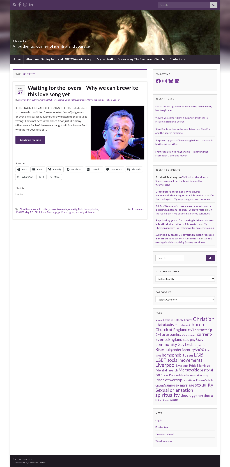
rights (71, 212)
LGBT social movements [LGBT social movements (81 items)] (178, 360)
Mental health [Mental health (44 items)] (166, 370)
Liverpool (81, 99)
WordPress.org (163, 440)
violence (90, 212)
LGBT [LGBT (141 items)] (200, 355)
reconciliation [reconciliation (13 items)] (189, 380)
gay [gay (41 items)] (193, 339)
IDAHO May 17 (24, 212)
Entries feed (162, 427)
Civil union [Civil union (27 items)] (162, 334)
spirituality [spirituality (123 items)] (167, 395)
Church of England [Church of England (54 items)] (171, 329)
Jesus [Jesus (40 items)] (189, 355)
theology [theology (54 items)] (188, 395)
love (43, 212)
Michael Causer (112, 99)
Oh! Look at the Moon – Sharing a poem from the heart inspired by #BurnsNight (181, 181)
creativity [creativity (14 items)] (191, 335)
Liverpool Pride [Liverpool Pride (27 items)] (186, 365)
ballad (45, 209)
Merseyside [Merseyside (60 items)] (189, 369)
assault (37, 209)
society (80, 212)
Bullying (35, 99)
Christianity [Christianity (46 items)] (164, 325)
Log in (158, 420)
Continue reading (30, 139)
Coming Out (46, 99)
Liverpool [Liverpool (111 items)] (165, 365)
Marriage (52, 212)
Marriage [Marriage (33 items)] (203, 365)
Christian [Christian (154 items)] (204, 319)
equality (72, 209)
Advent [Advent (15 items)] (158, 320)
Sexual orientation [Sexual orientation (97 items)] (174, 390)
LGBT (37, 212)
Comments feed (164, 434)
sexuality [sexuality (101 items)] (204, 385)
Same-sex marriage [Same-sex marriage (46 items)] (179, 385)
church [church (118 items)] (196, 324)
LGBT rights (70, 99)
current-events (58, 209)
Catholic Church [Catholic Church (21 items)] (183, 320)
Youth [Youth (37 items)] (173, 400)
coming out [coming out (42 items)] (178, 334)
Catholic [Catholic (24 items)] (168, 320)
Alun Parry (26, 209)
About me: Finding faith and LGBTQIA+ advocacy (58, 59)
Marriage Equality (95, 99)
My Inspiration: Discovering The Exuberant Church (130, 59)
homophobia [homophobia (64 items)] (173, 355)
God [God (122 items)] (200, 349)
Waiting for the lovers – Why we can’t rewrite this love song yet (83, 90)
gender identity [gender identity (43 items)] (182, 349)
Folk (80, 209)
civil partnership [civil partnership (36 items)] (200, 330)
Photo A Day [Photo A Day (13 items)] (202, 375)
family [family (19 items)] (186, 339)
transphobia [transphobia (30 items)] (204, 395)
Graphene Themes (37, 462)
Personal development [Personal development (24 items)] (183, 375)
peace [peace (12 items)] (166, 375)
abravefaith (23, 99)
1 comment (138, 209)
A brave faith (27, 40)
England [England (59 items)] (175, 339)
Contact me (177, 59)
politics (62, 212)
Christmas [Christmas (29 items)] (182, 325)
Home (17, 59)
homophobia (91, 209)
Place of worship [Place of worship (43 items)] (168, 380)
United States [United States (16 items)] (162, 400)
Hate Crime (58, 99)
